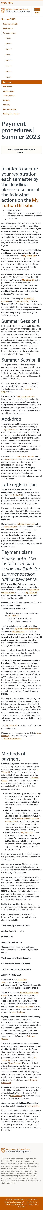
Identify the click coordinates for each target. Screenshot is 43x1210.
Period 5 (8, 60)
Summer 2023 (8, 19)
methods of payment (25, 396)
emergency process (24, 1006)
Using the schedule (10, 24)
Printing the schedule (11, 114)
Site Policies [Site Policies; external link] (30, 1202)
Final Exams (7, 87)
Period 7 (8, 71)
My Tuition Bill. (18, 632)
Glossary (6, 105)
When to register (9, 33)
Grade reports (8, 91)
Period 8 (8, 77)
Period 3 (8, 49)
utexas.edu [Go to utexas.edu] (7, 3)
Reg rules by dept (9, 109)
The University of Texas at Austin (20, 1200)
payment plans (22, 301)
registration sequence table (26, 629)
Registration (8, 29)
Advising (6, 100)
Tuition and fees (9, 96)
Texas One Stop (17, 1012)
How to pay (7, 82)
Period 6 (8, 66)
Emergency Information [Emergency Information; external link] (13, 1202)
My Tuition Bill (9, 429)
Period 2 (8, 44)
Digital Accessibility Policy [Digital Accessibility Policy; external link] (15, 1204)
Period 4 (8, 55)
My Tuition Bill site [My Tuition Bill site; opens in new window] (20, 202)
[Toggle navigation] (37, 11)
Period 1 (8, 38)
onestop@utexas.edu (12, 738)
